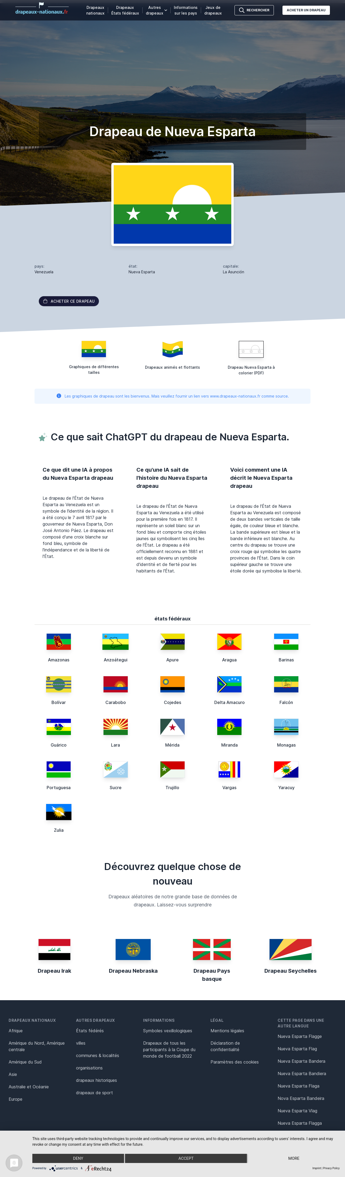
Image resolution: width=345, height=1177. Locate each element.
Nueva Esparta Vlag (297, 1110)
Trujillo (172, 787)
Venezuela (43, 272)
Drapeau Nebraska (133, 971)
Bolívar (58, 702)
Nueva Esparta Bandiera (302, 1073)
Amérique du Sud (25, 1062)
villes (80, 1043)
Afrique (16, 1030)
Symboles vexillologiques (167, 1030)
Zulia (59, 830)
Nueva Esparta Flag (297, 1048)
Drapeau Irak (54, 971)
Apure (172, 659)
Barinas (286, 659)
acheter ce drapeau (69, 301)
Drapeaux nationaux (95, 10)
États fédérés (90, 1030)
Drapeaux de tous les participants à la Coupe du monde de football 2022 (169, 1049)
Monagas (286, 745)
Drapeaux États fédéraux (125, 10)
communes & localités (97, 1055)
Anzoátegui (115, 659)
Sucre (116, 787)
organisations (89, 1068)
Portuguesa (59, 787)
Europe (15, 1099)
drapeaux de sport (94, 1092)
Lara (115, 745)
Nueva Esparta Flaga (298, 1086)
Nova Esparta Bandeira (301, 1098)
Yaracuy (286, 787)
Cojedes (172, 702)
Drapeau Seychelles (290, 971)
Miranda (229, 745)
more (293, 1158)
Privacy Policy (331, 1168)
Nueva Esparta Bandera (301, 1061)
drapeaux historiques (96, 1080)
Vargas (229, 787)
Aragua (229, 659)
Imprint (316, 1168)
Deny (78, 1158)
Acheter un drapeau (306, 10)
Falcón (286, 702)
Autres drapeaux (156, 10)
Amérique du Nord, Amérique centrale (37, 1046)
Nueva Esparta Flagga (300, 1123)
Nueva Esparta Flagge (300, 1036)
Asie (13, 1074)
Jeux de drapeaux (213, 10)
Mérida (172, 745)
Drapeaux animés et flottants (172, 367)
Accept (186, 1158)
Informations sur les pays (186, 10)
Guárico (59, 745)
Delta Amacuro (229, 702)
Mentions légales (227, 1030)
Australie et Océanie (29, 1086)
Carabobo (115, 702)
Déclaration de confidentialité (225, 1046)
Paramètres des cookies (235, 1062)
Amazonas (58, 659)
